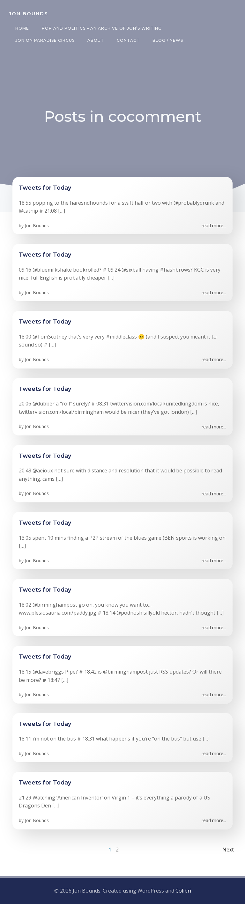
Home (21, 28)
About (94, 40)
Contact (126, 40)
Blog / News (166, 40)
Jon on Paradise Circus (43, 40)
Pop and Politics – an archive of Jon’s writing (100, 28)
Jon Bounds (37, 227)
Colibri (183, 892)
